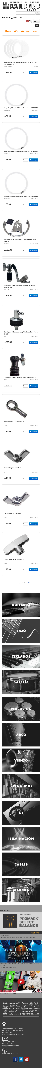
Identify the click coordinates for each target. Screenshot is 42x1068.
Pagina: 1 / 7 (21, 583)
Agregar (33, 73)
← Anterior (11, 583)
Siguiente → (32, 583)
